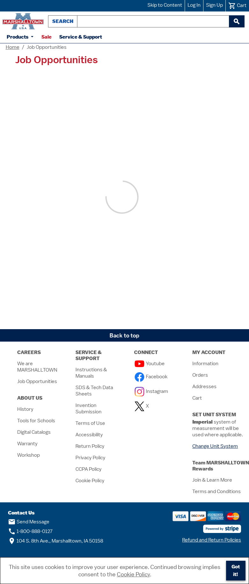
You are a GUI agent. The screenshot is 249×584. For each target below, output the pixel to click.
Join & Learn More (212, 480)
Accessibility (89, 435)
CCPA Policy (88, 469)
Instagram (151, 391)
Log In (194, 5)
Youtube (150, 363)
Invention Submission (88, 408)
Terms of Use (90, 423)
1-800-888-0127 (30, 531)
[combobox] (153, 21)
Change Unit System (215, 446)
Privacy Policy (90, 458)
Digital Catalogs (34, 432)
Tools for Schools (36, 421)
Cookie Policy (89, 480)
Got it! (235, 570)
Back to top (124, 335)
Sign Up (214, 5)
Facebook (151, 376)
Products (18, 37)
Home (12, 47)
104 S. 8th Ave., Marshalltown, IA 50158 (55, 541)
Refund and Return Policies (211, 540)
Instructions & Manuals (91, 372)
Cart (197, 398)
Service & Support (80, 37)
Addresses (204, 386)
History (25, 409)
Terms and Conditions (216, 491)
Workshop (28, 455)
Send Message (28, 522)
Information (205, 363)
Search (62, 21)
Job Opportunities (37, 381)
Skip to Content (164, 5)
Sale (46, 37)
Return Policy (89, 446)
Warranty (27, 443)
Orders (200, 375)
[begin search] (236, 21)
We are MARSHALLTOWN (37, 366)
